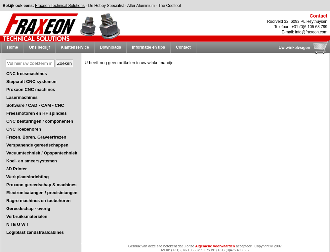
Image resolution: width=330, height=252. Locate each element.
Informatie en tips (148, 47)
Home (12, 47)
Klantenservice (75, 47)
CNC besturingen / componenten (39, 121)
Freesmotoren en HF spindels (36, 113)
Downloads (110, 47)
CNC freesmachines (26, 73)
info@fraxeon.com (311, 32)
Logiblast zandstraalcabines (35, 232)
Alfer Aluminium (141, 5)
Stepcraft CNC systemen (31, 81)
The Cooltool (169, 5)
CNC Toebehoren (23, 129)
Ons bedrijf (39, 47)
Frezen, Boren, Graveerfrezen (36, 137)
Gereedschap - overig (28, 208)
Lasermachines (22, 97)
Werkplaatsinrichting (27, 176)
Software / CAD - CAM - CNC (35, 105)
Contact (183, 47)
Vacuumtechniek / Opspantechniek (41, 152)
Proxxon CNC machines (30, 89)
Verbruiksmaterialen (26, 216)
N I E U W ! (17, 224)
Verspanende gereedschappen (37, 145)
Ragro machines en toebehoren (38, 200)
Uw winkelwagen (294, 47)
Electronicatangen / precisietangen (41, 192)
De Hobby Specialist (106, 5)
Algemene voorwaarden (215, 246)
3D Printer (16, 168)
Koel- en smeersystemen (31, 160)
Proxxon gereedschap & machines (41, 184)
